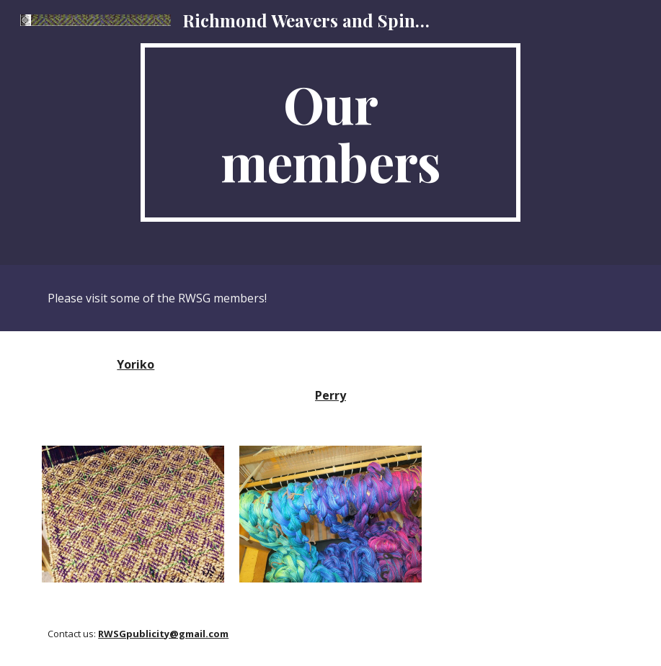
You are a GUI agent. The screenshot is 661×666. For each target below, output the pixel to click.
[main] (330, 132)
